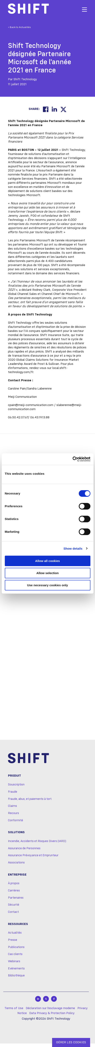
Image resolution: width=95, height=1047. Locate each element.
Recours (13, 816)
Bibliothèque (16, 979)
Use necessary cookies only (47, 585)
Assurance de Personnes (24, 851)
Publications (16, 950)
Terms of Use (13, 1011)
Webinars (14, 964)
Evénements (16, 971)
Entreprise (17, 878)
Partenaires (15, 901)
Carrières (14, 894)
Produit (14, 779)
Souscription (16, 788)
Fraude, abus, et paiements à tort (29, 802)
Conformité (15, 823)
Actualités (15, 936)
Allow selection (47, 573)
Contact (13, 915)
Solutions (16, 836)
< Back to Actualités (19, 27)
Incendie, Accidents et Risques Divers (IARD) (37, 844)
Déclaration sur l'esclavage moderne (50, 1011)
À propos (13, 886)
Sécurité (13, 908)
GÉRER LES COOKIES (71, 1042)
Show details (73, 548)
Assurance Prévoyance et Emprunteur (33, 858)
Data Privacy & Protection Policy (52, 1016)
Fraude (12, 795)
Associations (16, 866)
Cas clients (15, 957)
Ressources (18, 927)
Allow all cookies (47, 561)
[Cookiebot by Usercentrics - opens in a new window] (72, 459)
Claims (12, 809)
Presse (12, 943)
